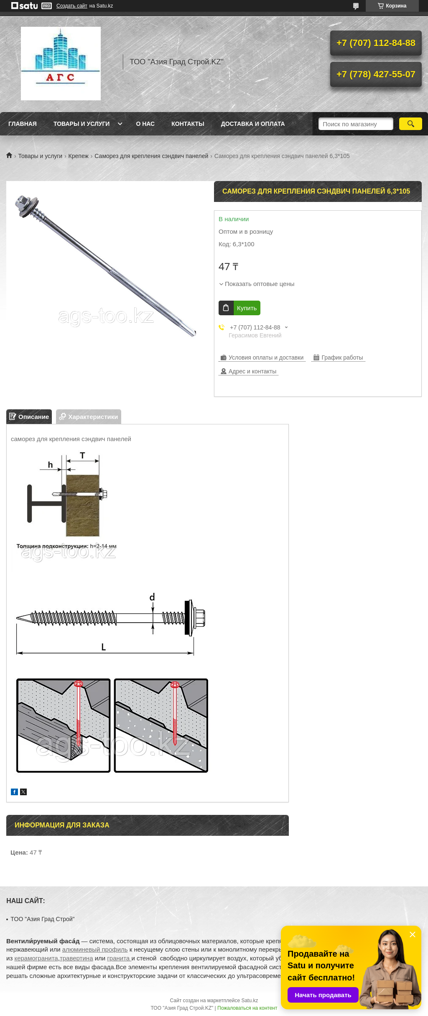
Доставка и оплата (253, 123)
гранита (119, 958)
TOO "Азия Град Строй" (42, 919)
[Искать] (410, 123)
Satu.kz (249, 1000)
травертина (76, 958)
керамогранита (36, 958)
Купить (247, 307)
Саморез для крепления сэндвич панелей (151, 156)
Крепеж (79, 156)
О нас (145, 123)
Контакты (187, 123)
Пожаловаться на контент (247, 1008)
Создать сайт (71, 6)
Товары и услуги (82, 123)
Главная (22, 123)
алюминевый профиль (95, 949)
